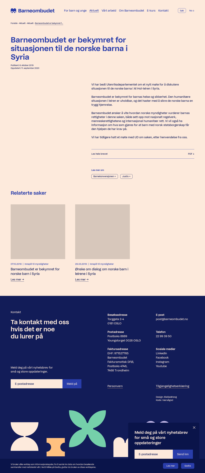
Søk (182, 10)
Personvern (115, 386)
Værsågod (167, 400)
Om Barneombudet (131, 10)
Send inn (183, 454)
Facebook (162, 357)
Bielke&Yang (170, 397)
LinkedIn (161, 353)
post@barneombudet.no (172, 319)
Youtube (161, 366)
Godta (187, 465)
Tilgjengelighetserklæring (172, 386)
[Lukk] (194, 427)
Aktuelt (94, 10)
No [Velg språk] (191, 10)
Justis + (126, 176)
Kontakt (163, 10)
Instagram (162, 362)
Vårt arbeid (109, 10)
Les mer (170, 465)
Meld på (72, 383)
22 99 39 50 (164, 336)
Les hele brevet (142, 154)
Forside (14, 23)
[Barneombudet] (33, 10)
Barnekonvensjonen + (104, 176)
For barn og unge (75, 10)
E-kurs (151, 10)
